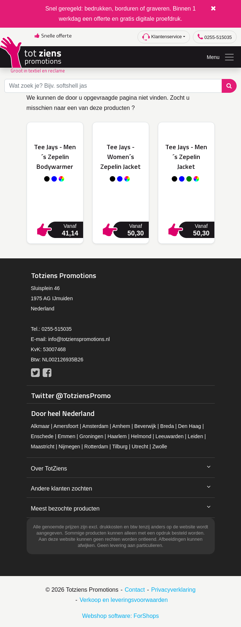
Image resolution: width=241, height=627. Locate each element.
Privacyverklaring (173, 590)
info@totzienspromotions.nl (79, 339)
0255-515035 (215, 36)
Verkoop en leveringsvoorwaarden (123, 600)
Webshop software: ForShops (120, 616)
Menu (221, 57)
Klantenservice (162, 37)
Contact (135, 590)
